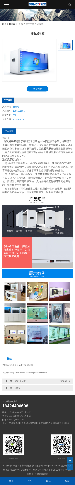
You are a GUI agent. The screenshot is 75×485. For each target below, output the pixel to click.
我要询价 (37, 89)
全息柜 (40, 24)
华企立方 (37, 470)
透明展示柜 (7, 365)
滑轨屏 (30, 474)
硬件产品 (30, 24)
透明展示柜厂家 (19, 365)
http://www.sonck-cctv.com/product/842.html (29, 373)
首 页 (20, 24)
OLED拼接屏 (59, 470)
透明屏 (30, 365)
